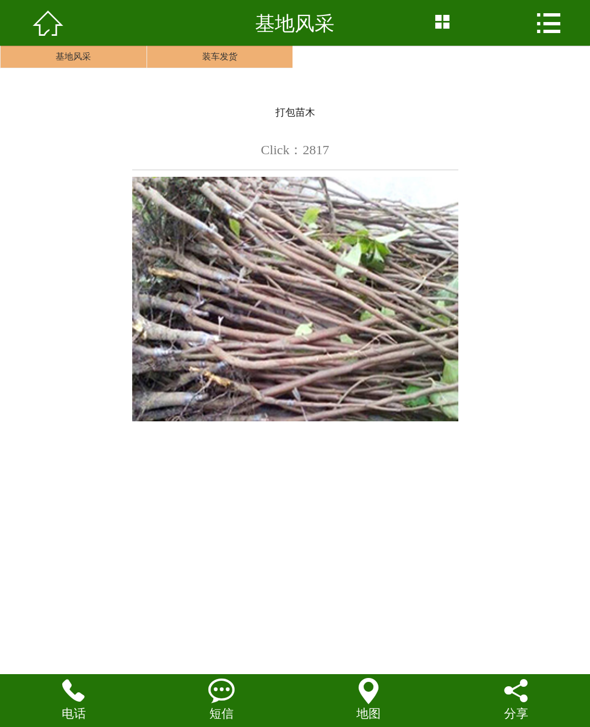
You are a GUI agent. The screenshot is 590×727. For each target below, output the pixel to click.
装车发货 (219, 56)
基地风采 (73, 56)
